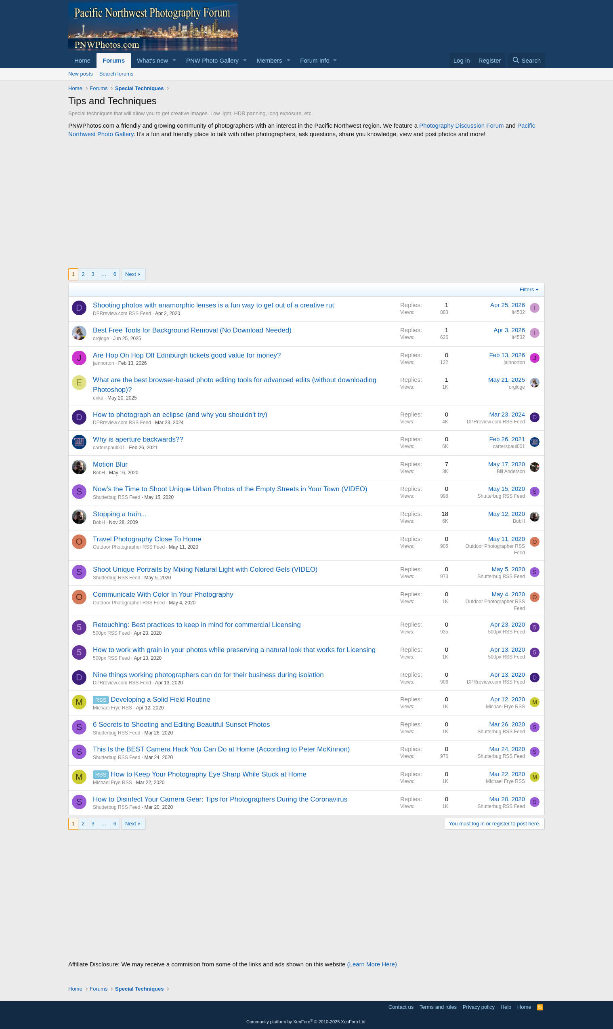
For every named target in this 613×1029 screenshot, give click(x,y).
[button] (174, 60)
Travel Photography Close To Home (147, 539)
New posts (80, 74)
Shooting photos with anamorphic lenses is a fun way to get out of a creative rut (213, 305)
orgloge (101, 338)
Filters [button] (527, 289)
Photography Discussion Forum (461, 125)
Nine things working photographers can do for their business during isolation (208, 675)
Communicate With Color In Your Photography (163, 594)
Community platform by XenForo (306, 1021)
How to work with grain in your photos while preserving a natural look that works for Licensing (234, 650)
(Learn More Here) (372, 964)
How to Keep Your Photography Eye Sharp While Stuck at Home (208, 774)
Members (269, 60)
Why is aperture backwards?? (138, 439)
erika (98, 398)
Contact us (401, 1007)
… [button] (104, 274)
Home (82, 60)
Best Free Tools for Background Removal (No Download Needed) (192, 330)
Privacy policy (479, 1007)
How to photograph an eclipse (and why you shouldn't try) (180, 415)
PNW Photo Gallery (212, 60)
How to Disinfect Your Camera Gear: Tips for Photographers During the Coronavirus (220, 799)
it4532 (518, 312)
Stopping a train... (120, 514)
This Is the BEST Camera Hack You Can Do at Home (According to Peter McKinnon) (221, 749)
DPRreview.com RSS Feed (122, 313)
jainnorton (103, 363)
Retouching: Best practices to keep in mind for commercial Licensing (197, 625)
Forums (114, 60)
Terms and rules (438, 1007)
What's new (152, 60)
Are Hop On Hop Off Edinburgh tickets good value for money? (187, 355)
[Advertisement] (306, 203)
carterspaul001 (109, 447)
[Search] (526, 60)
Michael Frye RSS (112, 708)
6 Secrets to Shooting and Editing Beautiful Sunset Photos (181, 724)
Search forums (116, 74)
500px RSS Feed (111, 633)
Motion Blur (110, 464)
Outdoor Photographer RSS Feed (129, 547)
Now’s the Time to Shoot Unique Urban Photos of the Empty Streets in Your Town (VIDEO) (230, 489)
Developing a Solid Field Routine (160, 699)
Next (130, 274)
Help (506, 1007)
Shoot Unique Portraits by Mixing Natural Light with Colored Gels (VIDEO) (205, 569)
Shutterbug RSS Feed (116, 497)
